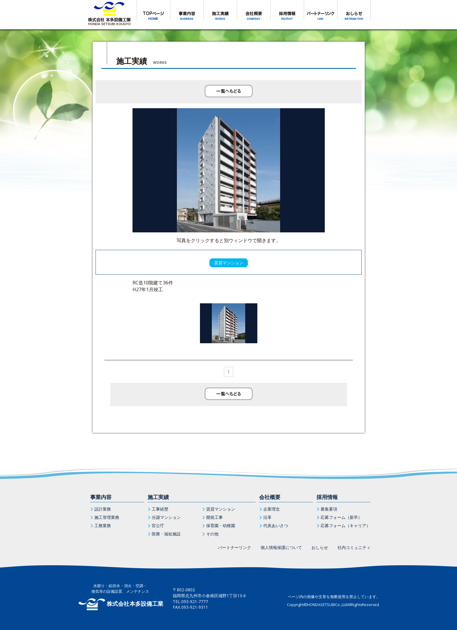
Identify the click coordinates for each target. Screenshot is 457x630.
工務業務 (102, 525)
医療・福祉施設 (166, 534)
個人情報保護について (281, 547)
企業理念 (271, 509)
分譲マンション (166, 517)
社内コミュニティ (354, 547)
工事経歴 (160, 509)
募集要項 (329, 509)
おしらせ (319, 547)
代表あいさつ (275, 525)
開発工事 (214, 517)
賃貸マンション (220, 509)
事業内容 (101, 497)
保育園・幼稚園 (220, 525)
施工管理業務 (106, 517)
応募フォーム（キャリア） (345, 525)
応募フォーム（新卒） (341, 517)
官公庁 (158, 525)
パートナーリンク (234, 547)
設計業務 (102, 509)
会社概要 (269, 497)
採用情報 (327, 497)
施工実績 (158, 497)
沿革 (267, 517)
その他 (212, 534)
